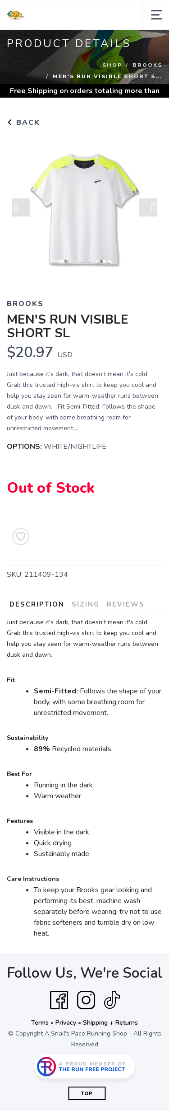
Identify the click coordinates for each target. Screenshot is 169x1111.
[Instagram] (86, 1000)
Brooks (147, 65)
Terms (40, 1022)
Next (148, 207)
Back (23, 122)
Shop (112, 65)
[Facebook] (59, 1000)
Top (87, 1093)
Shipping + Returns (110, 1022)
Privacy (65, 1022)
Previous (21, 207)
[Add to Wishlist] (20, 536)
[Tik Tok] (112, 1000)
